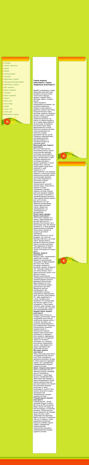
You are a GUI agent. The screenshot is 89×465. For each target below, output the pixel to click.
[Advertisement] (28, 27)
